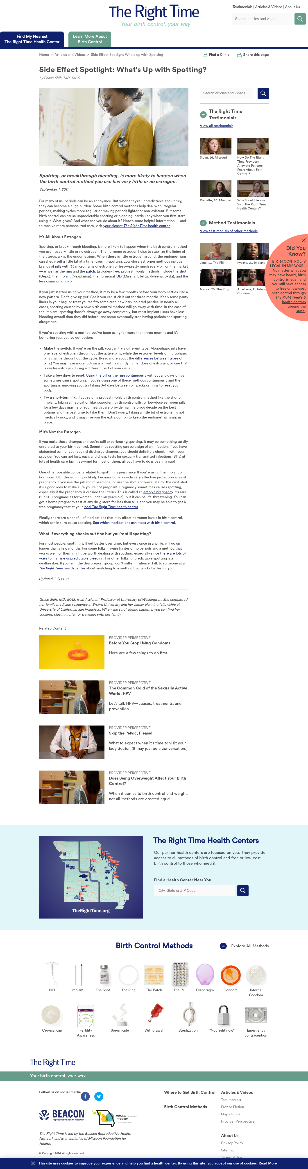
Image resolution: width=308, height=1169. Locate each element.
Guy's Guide (230, 1114)
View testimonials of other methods (229, 231)
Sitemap (227, 1150)
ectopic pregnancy (158, 492)
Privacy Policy (232, 1143)
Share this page (256, 54)
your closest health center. (136, 226)
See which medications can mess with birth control (134, 523)
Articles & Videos (268, 7)
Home (44, 55)
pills (58, 266)
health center (62, 568)
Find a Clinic (219, 54)
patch (90, 271)
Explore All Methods (250, 946)
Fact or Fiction (232, 1107)
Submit (300, 19)
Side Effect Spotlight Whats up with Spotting (127, 55)
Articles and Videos (70, 55)
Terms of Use (231, 1157)
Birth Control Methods (154, 946)
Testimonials (242, 7)
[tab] (32, 39)
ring (69, 271)
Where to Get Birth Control (189, 1092)
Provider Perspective (238, 1121)
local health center (111, 507)
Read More (268, 1163)
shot (182, 271)
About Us (292, 7)
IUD (119, 276)
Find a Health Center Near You (182, 880)
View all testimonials (216, 126)
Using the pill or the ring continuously (116, 375)
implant (65, 276)
